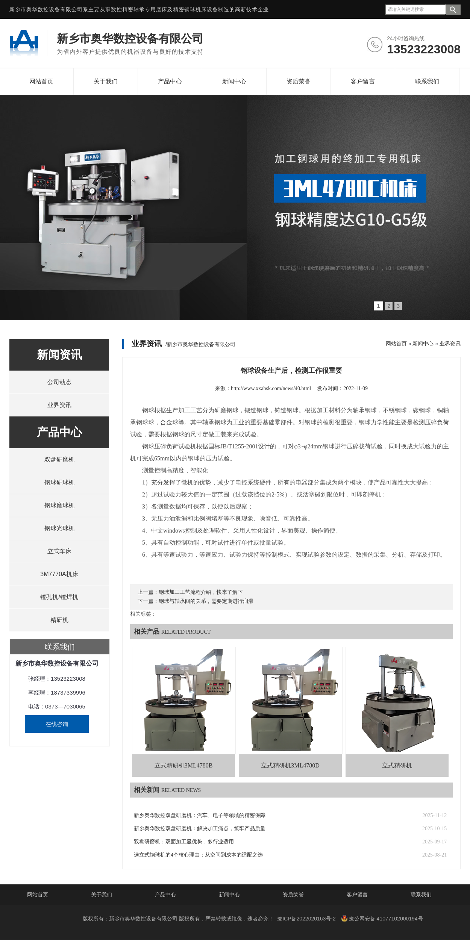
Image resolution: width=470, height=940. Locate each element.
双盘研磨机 (59, 459)
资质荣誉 (299, 81)
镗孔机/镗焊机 (59, 597)
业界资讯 (59, 405)
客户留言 (363, 81)
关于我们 (106, 81)
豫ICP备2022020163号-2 (306, 919)
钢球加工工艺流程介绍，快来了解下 (201, 592)
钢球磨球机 (59, 505)
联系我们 (427, 81)
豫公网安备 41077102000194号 (382, 918)
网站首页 (41, 81)
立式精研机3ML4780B (184, 765)
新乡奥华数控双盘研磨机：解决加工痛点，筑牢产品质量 (199, 828)
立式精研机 (397, 765)
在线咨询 (56, 724)
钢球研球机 (59, 482)
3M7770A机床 (59, 574)
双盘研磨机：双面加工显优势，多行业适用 (184, 842)
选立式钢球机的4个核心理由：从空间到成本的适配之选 (198, 855)
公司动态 (59, 382)
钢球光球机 (59, 528)
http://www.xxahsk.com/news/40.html (271, 388)
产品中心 (170, 81)
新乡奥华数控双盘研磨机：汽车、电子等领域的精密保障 (199, 815)
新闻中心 (234, 81)
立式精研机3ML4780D (290, 765)
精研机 (59, 620)
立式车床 (59, 551)
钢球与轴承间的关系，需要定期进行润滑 (206, 601)
